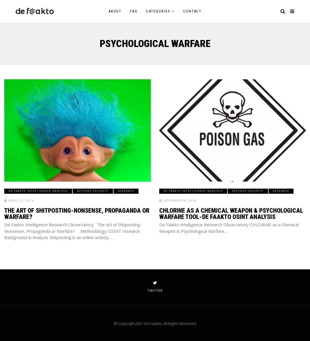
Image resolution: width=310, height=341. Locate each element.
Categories (158, 11)
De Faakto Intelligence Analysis (38, 191)
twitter (155, 287)
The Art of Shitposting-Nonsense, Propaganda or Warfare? (76, 213)
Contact (192, 11)
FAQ (133, 11)
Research (126, 191)
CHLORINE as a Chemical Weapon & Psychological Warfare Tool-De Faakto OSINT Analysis (231, 213)
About (115, 11)
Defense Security (93, 191)
